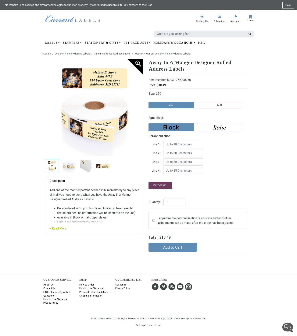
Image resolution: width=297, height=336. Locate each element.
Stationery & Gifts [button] (101, 42)
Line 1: (156, 144)
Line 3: (156, 162)
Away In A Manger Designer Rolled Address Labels (162, 53)
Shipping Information (90, 295)
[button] (235, 19)
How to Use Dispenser (55, 299)
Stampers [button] (71, 42)
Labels (47, 53)
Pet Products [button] (136, 42)
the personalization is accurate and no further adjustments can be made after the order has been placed (195, 220)
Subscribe (120, 284)
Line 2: (156, 153)
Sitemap (140, 325)
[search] (200, 34)
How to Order (86, 284)
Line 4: (156, 170)
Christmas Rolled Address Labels (112, 53)
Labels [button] (51, 42)
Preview (159, 185)
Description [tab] (57, 181)
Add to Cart (172, 247)
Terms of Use (154, 325)
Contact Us (49, 288)
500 (219, 105)
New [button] (202, 42)
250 (171, 105)
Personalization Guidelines (93, 292)
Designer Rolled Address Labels (72, 53)
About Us (48, 284)
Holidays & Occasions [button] (173, 42)
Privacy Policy (50, 302)
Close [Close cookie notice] (288, 4)
